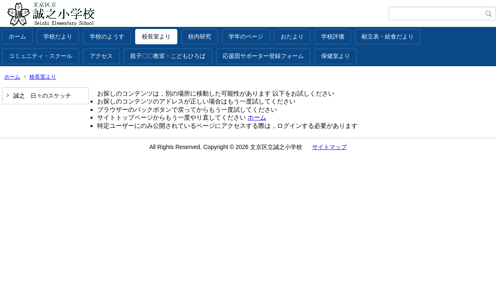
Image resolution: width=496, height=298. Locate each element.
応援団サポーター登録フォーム (263, 56)
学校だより (57, 36)
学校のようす (107, 36)
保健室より (335, 56)
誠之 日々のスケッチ (42, 95)
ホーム (17, 36)
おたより (292, 36)
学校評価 (332, 36)
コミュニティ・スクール (40, 56)
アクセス (101, 56)
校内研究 (199, 36)
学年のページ (246, 36)
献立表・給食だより (388, 36)
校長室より (156, 36)
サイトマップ (329, 147)
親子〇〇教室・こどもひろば (167, 56)
